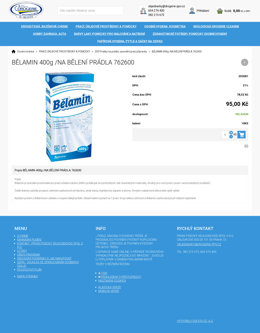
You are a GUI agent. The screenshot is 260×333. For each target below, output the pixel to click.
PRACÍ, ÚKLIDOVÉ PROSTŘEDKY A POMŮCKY (64, 51)
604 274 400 (156, 10)
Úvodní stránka (25, 51)
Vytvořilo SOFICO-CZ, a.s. (195, 321)
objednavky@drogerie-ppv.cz (166, 6)
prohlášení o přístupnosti (121, 277)
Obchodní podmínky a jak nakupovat (44, 258)
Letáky (22, 251)
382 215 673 (156, 15)
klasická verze (109, 287)
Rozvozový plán (29, 269)
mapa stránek (27, 276)
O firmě (22, 236)
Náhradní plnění (29, 239)
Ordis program (28, 254)
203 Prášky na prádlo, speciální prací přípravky (121, 51)
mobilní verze (108, 291)
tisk (104, 273)
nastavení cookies (112, 280)
